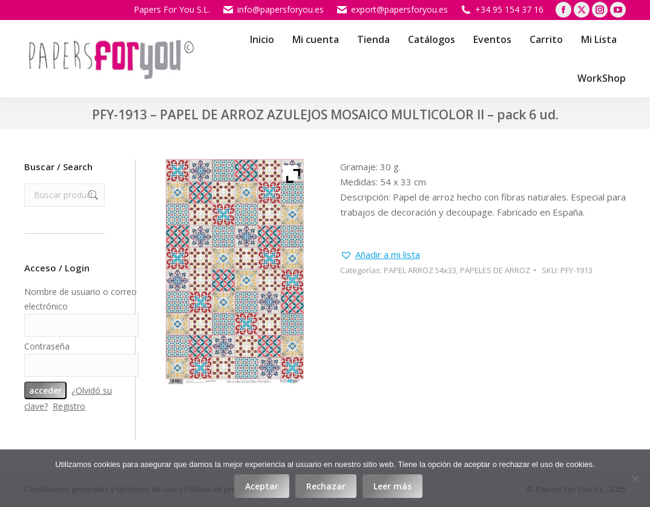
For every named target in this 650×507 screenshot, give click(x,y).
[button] (380, 254)
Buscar (92, 195)
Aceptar (261, 486)
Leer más (392, 486)
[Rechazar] (635, 478)
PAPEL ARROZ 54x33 (420, 270)
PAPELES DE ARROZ (495, 270)
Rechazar (326, 486)
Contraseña (47, 346)
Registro (69, 406)
